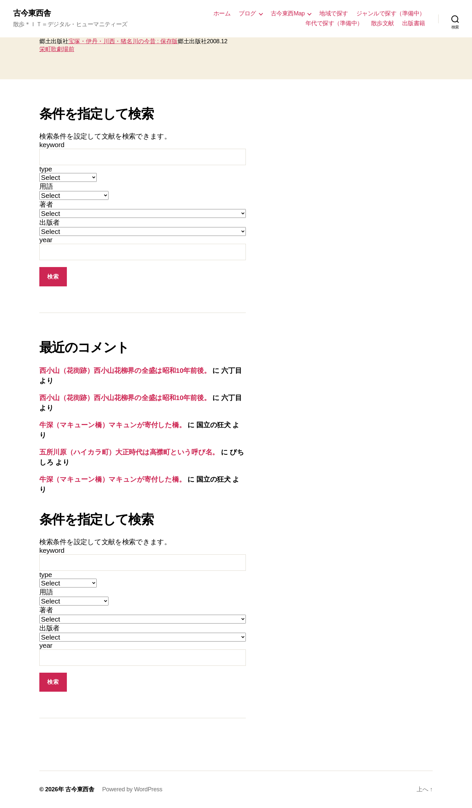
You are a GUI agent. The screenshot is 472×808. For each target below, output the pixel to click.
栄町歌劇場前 (56, 49)
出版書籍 (413, 23)
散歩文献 (382, 23)
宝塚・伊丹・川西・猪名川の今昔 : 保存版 (123, 41)
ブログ (247, 13)
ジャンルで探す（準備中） (390, 13)
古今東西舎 (32, 13)
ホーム (222, 13)
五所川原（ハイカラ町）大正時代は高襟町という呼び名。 (129, 452)
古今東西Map (288, 13)
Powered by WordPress (132, 789)
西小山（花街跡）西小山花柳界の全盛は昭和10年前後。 (124, 370)
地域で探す (333, 13)
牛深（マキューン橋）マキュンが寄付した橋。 (112, 425)
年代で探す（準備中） (334, 23)
